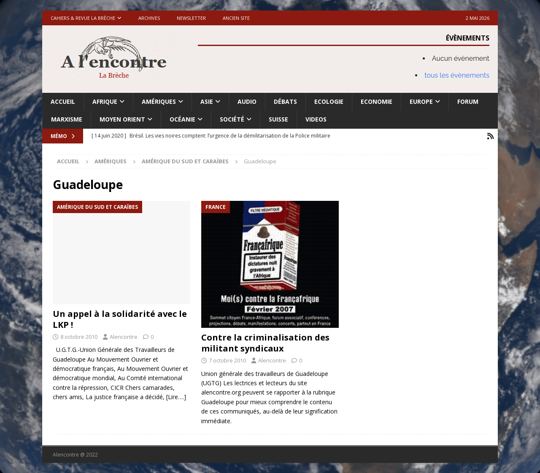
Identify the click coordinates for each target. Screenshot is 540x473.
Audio (247, 101)
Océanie (182, 119)
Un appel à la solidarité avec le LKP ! (120, 318)
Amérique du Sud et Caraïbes (185, 161)
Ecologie (328, 101)
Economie (376, 101)
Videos (316, 119)
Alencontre (124, 336)
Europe (421, 101)
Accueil (63, 101)
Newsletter (191, 18)
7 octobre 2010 (227, 359)
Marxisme (66, 119)
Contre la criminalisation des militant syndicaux (265, 342)
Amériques (159, 101)
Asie (206, 101)
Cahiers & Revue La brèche (83, 18)
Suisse (278, 119)
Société (232, 119)
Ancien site (236, 18)
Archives (149, 18)
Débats (285, 101)
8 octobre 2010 (78, 336)
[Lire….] (176, 396)
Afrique (104, 101)
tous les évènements (456, 75)
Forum (467, 101)
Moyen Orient (122, 119)
